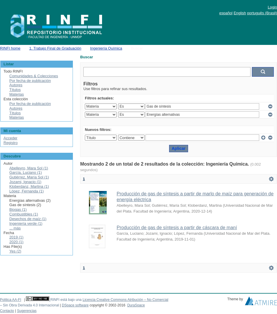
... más (15, 228)
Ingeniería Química (106, 48)
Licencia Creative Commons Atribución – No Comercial (125, 300)
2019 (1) (16, 237)
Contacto (7, 311)
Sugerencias (26, 311)
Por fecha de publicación (30, 80)
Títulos (15, 89)
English (240, 13)
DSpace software (75, 305)
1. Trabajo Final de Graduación (55, 48)
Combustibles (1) (23, 214)
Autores (15, 85)
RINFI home (10, 48)
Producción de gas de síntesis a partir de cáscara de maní (177, 227)
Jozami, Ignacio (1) (25, 182)
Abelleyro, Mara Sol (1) (28, 168)
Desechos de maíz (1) (27, 219)
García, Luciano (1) (25, 172)
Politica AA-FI (10, 300)
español (226, 13)
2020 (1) (16, 242)
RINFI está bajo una (65, 300)
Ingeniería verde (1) (25, 223)
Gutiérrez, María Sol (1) (29, 177)
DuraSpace (136, 305)
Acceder (10, 138)
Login (272, 7)
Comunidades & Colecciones (33, 76)
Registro (10, 143)
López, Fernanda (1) (26, 191)
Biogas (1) (18, 209)
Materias (16, 94)
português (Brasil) (262, 13)
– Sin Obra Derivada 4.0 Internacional (29, 305)
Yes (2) (15, 251)
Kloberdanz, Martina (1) (29, 186)
